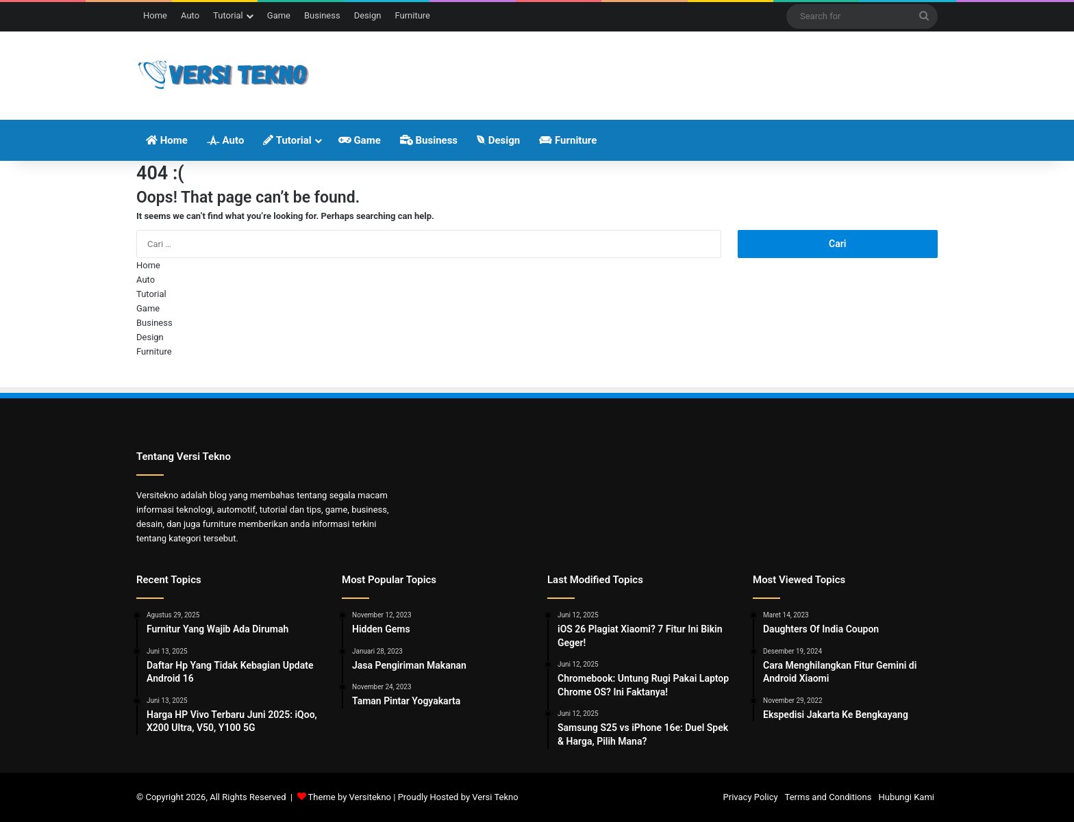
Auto (190, 15)
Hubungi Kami (906, 797)
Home (155, 15)
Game (278, 15)
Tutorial (228, 15)
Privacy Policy (750, 797)
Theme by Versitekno (349, 797)
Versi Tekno (495, 797)
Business (322, 15)
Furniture (412, 15)
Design (368, 15)
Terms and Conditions (828, 797)
